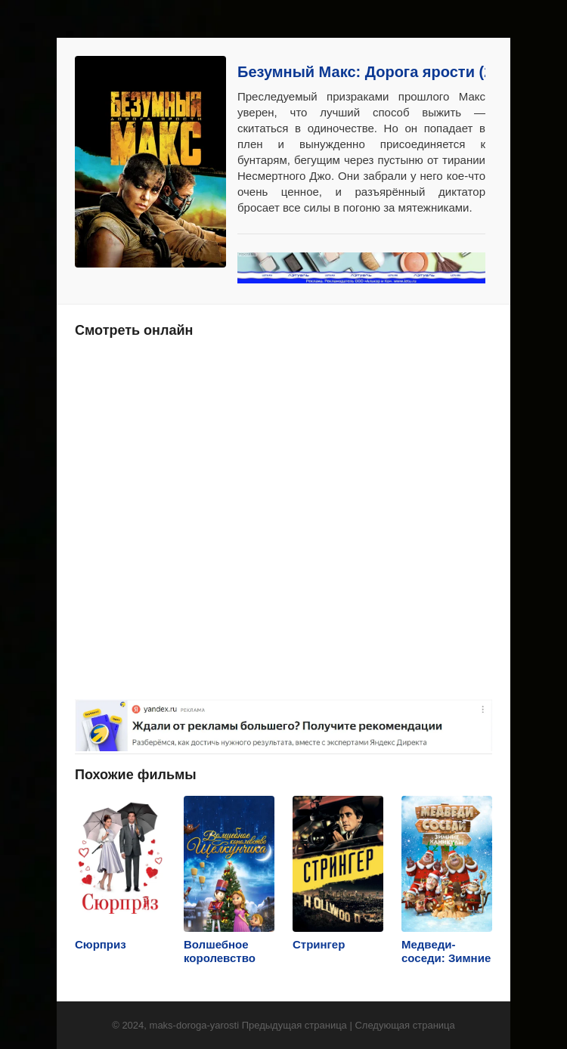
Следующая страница (404, 1025)
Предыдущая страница (294, 1025)
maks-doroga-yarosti (195, 1025)
